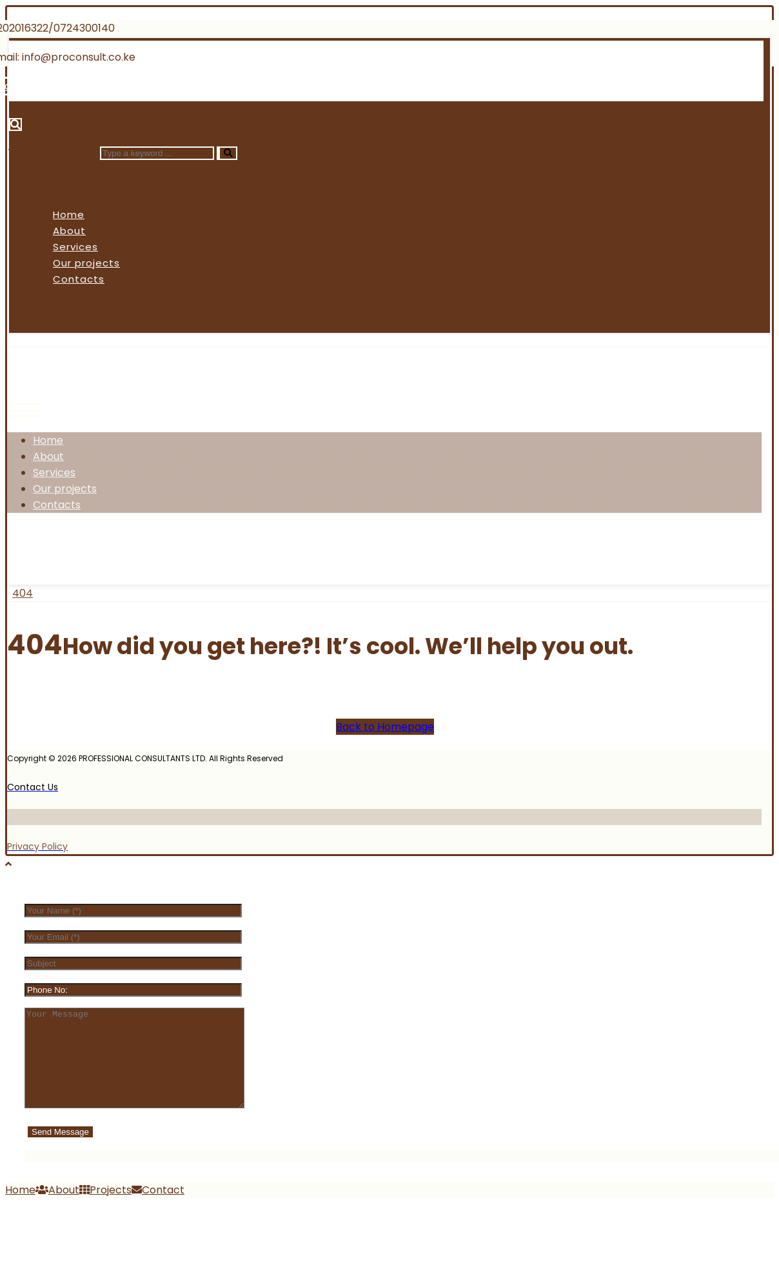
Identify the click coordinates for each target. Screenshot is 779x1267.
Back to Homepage (385, 726)
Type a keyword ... (52, 152)
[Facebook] (34, 547)
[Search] (227, 153)
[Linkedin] (164, 86)
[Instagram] (131, 547)
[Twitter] (82, 547)
